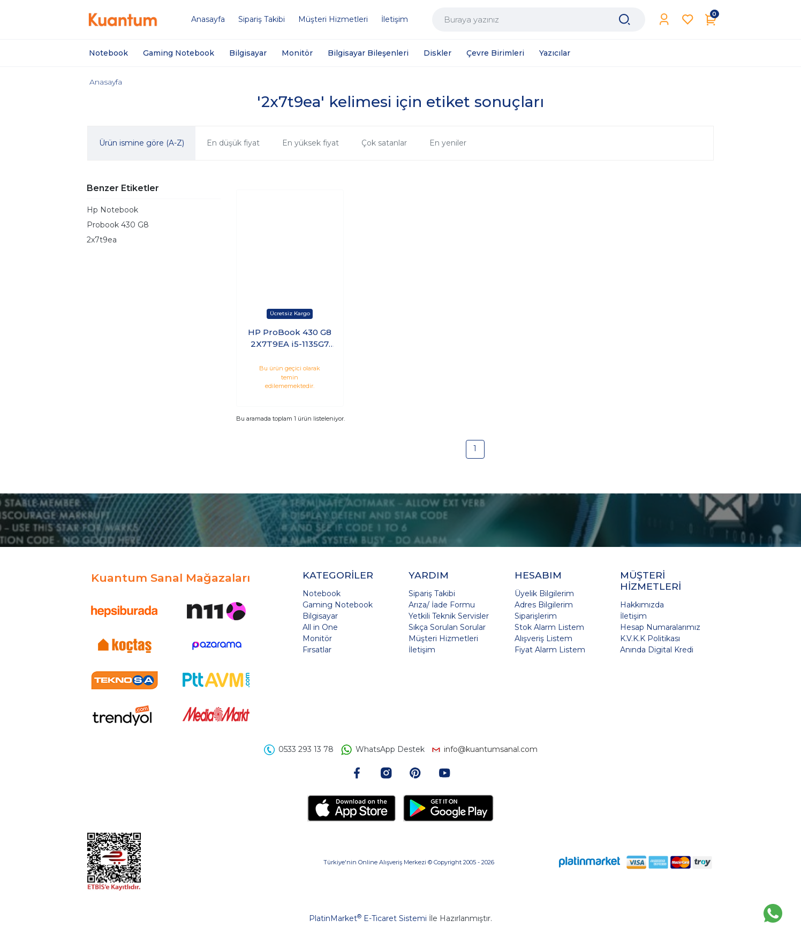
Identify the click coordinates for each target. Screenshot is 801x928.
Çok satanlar (384, 143)
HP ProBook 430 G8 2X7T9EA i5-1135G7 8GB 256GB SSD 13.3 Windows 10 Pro (289, 339)
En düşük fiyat (233, 143)
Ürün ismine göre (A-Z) (141, 143)
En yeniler (447, 143)
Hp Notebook (112, 210)
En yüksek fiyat (310, 143)
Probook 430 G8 (118, 225)
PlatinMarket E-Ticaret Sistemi (368, 918)
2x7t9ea (102, 240)
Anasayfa (105, 82)
